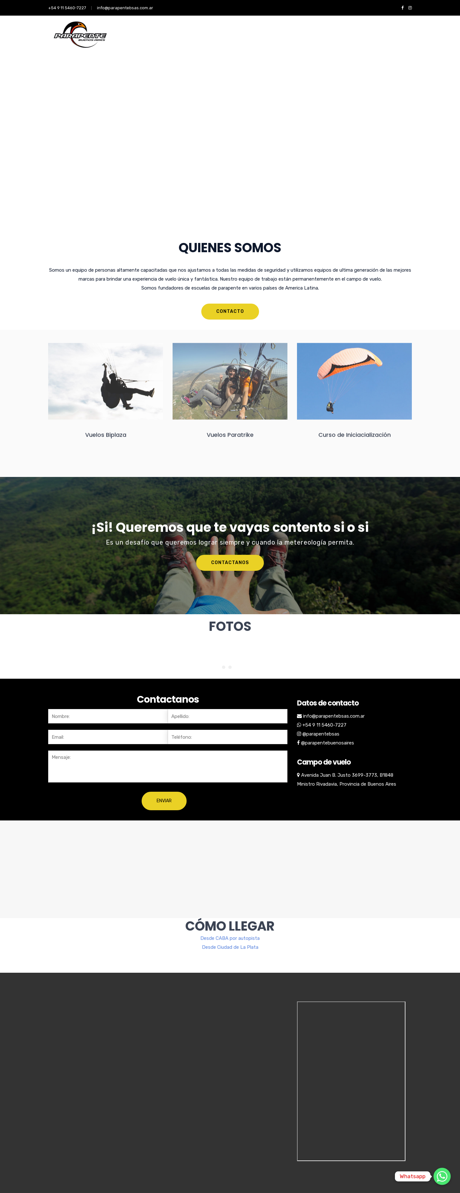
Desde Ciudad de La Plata (230, 921)
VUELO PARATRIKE (272, 41)
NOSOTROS (124, 41)
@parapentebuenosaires (327, 743)
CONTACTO (356, 41)
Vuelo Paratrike (395, 41)
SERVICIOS (157, 41)
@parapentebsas (320, 734)
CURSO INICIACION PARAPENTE (211, 41)
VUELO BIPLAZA (318, 41)
